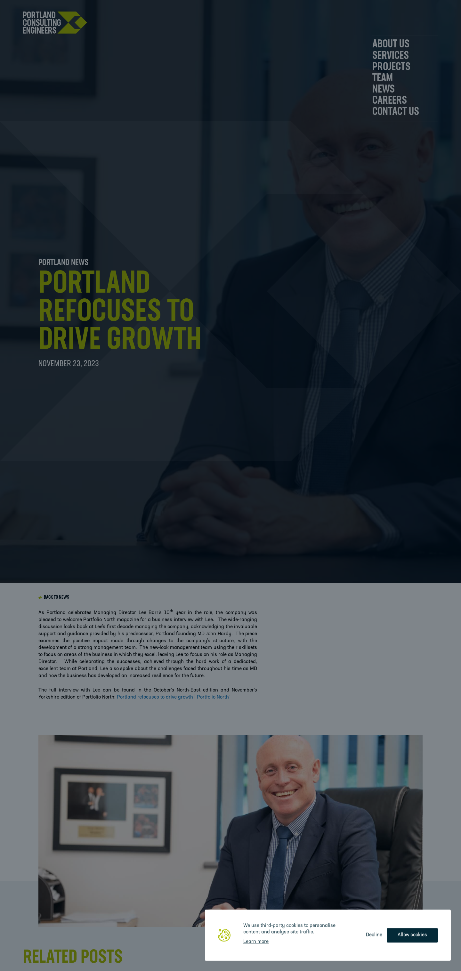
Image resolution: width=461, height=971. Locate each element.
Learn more (256, 941)
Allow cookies (412, 934)
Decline (374, 934)
